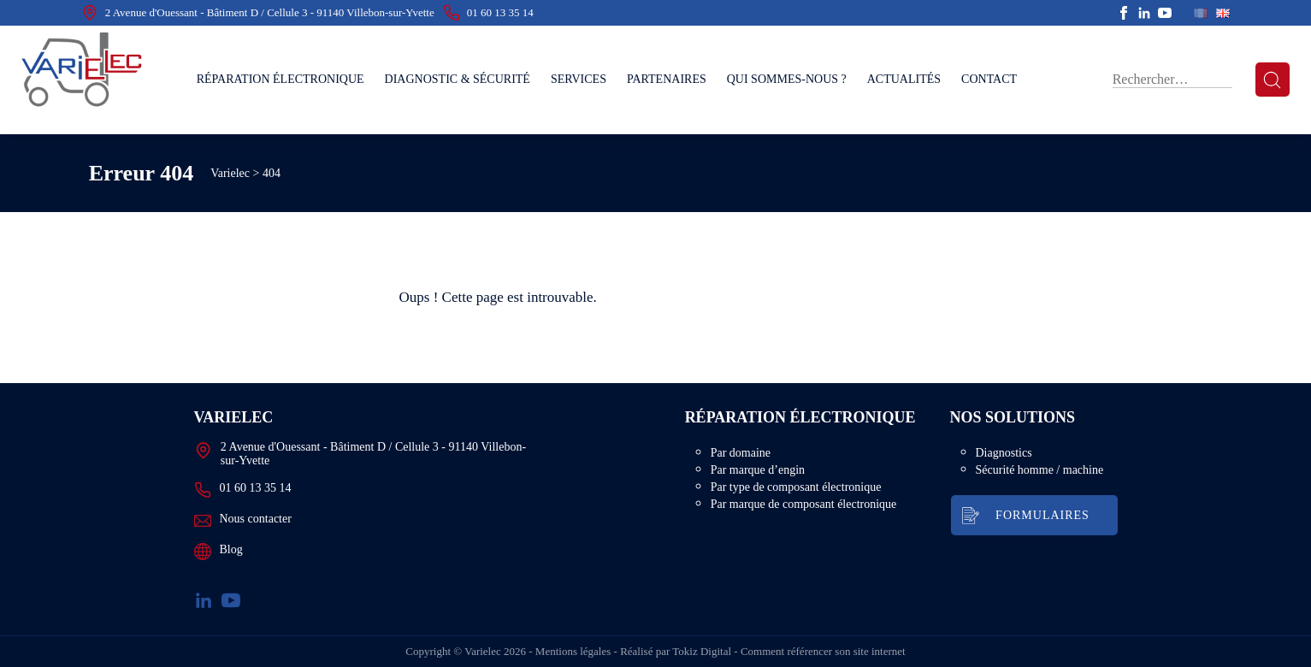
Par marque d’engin (776, 475)
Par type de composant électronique (814, 493)
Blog (218, 551)
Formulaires (1042, 521)
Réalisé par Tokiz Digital (675, 651)
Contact (989, 79)
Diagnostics (1003, 458)
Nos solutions (1009, 421)
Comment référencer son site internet (823, 651)
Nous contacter (243, 520)
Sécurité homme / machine (1039, 475)
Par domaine (758, 458)
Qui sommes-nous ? (787, 79)
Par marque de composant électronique (822, 510)
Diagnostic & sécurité (457, 79)
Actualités (904, 79)
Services (578, 79)
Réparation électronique (280, 79)
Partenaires (666, 79)
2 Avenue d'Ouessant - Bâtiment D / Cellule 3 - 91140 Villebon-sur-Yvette (257, 12)
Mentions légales (573, 651)
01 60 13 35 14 (488, 12)
